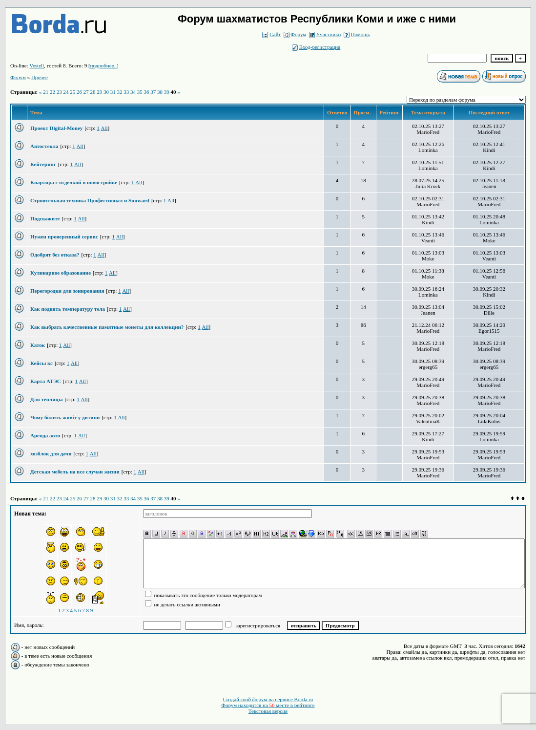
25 (72, 92)
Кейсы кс (41, 363)
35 (140, 92)
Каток (37, 345)
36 (146, 92)
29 (99, 92)
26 (79, 92)
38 (160, 92)
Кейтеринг (43, 164)
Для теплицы (46, 399)
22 (52, 92)
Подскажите (45, 218)
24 (65, 92)
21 (45, 92)
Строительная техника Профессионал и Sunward (89, 200)
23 (59, 92)
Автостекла (44, 146)
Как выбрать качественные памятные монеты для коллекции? (107, 327)
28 (92, 92)
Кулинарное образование (60, 273)
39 (166, 92)
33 (126, 92)
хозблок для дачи (51, 453)
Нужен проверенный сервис (64, 236)
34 (133, 92)
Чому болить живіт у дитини (65, 417)
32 (119, 92)
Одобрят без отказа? (54, 255)
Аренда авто (45, 435)
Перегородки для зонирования (67, 291)
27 (86, 92)
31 (113, 92)
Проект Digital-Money (56, 128)
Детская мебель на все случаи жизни (75, 471)
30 (106, 92)
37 (153, 92)
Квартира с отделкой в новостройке (73, 182)
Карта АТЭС (45, 381)
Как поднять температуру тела (67, 309)
